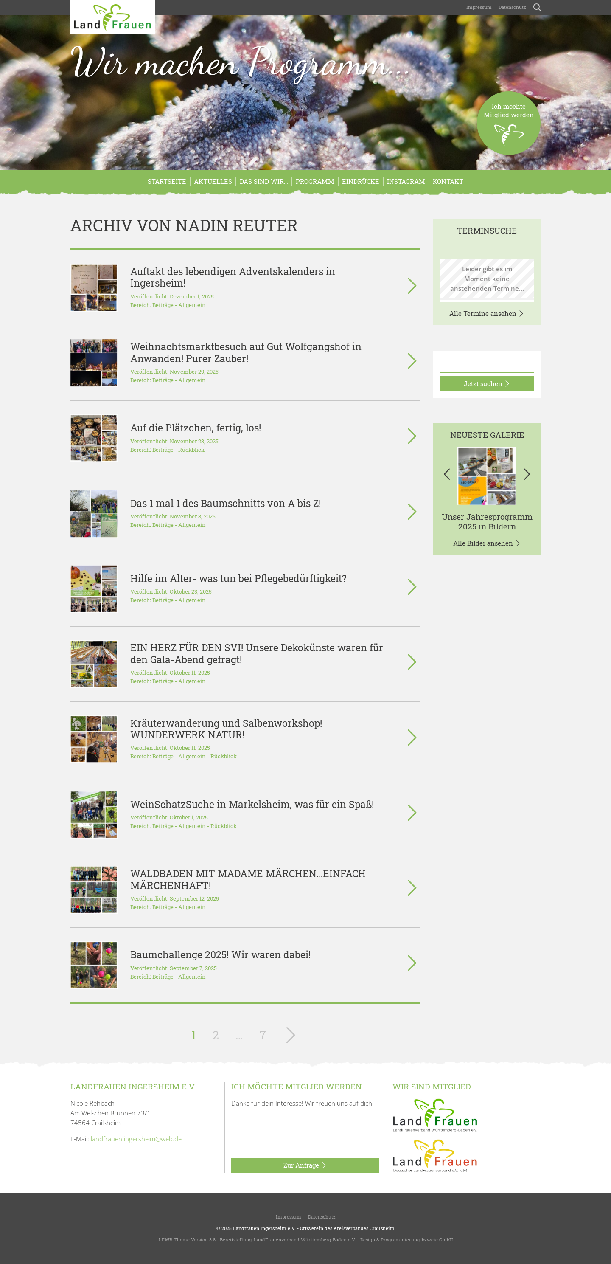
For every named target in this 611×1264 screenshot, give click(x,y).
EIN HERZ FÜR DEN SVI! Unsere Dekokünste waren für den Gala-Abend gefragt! (256, 653)
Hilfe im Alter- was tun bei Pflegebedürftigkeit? (238, 578)
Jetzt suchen (487, 383)
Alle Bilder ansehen (487, 543)
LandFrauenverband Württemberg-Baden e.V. (305, 1239)
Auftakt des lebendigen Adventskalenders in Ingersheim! (232, 277)
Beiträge (163, 305)
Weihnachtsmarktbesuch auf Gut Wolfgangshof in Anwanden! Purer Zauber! (246, 352)
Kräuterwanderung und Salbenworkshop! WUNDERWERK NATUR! (226, 729)
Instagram (406, 181)
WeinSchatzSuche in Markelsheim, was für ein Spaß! (252, 804)
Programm (315, 181)
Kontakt (448, 181)
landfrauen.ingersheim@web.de (136, 1139)
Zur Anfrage (305, 1165)
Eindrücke (360, 181)
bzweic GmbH (437, 1239)
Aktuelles (213, 181)
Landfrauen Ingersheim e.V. (264, 1228)
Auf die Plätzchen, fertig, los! (195, 427)
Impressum (479, 7)
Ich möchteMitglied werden (509, 128)
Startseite (167, 181)
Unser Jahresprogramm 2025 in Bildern (487, 521)
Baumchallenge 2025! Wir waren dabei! (220, 954)
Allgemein (192, 305)
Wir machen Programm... (241, 61)
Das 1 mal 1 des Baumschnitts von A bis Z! (225, 503)
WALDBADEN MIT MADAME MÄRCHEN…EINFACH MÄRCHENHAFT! (248, 879)
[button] (447, 476)
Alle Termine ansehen (486, 313)
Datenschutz (512, 7)
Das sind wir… (264, 181)
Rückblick (191, 449)
